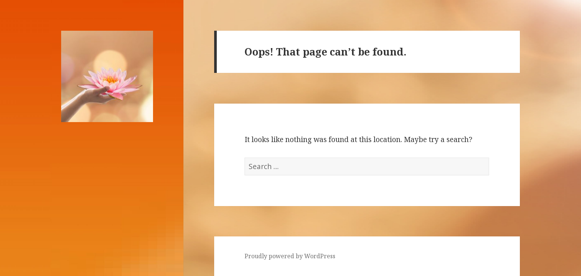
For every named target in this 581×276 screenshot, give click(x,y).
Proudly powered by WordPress (290, 256)
